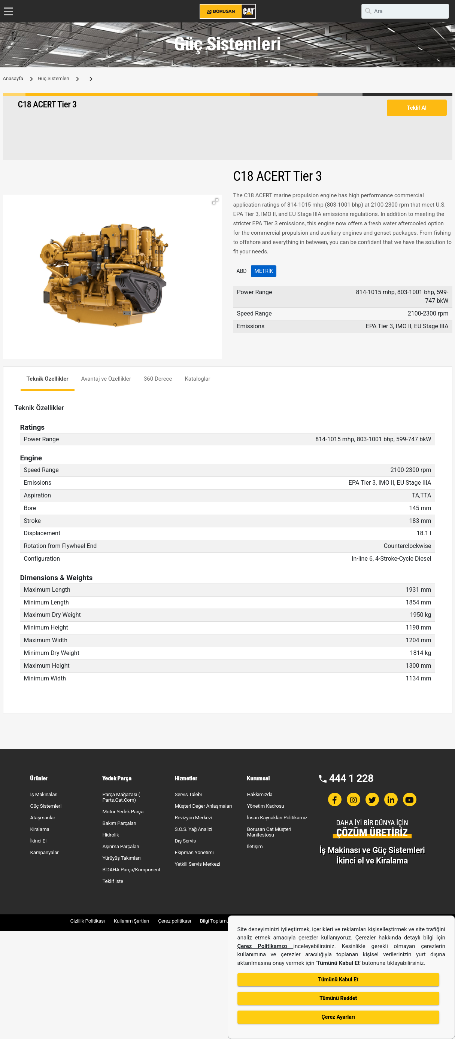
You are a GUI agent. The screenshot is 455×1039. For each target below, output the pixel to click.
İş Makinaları (43, 794)
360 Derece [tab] (158, 378)
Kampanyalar (44, 852)
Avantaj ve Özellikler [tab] (106, 378)
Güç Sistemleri (53, 78)
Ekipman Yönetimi (194, 852)
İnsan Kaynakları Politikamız (277, 817)
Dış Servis (185, 841)
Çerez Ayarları (338, 1017)
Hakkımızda (259, 794)
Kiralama (39, 829)
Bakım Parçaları (119, 823)
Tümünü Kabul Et (338, 979)
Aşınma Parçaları (120, 846)
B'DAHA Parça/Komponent (131, 869)
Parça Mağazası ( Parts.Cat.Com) (121, 797)
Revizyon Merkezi (193, 817)
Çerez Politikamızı (265, 946)
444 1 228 (351, 778)
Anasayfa (13, 78)
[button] (215, 201)
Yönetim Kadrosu (265, 806)
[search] (405, 11)
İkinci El (38, 841)
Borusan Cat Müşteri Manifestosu (269, 832)
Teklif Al (416, 107)
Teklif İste (112, 881)
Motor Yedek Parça (122, 811)
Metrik (264, 271)
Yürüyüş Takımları (121, 858)
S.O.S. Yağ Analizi (193, 829)
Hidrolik (110, 835)
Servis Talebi (188, 794)
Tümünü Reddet (338, 998)
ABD (242, 271)
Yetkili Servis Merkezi (197, 864)
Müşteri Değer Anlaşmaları (203, 806)
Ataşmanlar (42, 817)
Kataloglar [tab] (197, 378)
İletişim (255, 846)
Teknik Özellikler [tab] (48, 378)
